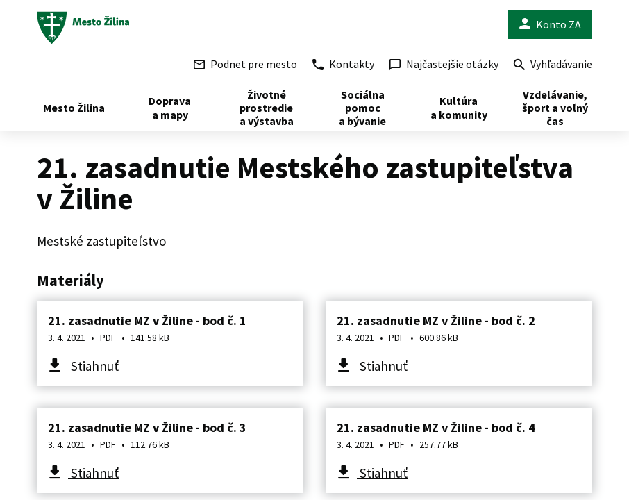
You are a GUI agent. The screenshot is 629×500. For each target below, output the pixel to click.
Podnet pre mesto (245, 64)
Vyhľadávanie (553, 65)
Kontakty (343, 64)
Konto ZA (550, 24)
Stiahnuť (93, 366)
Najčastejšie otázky (443, 64)
